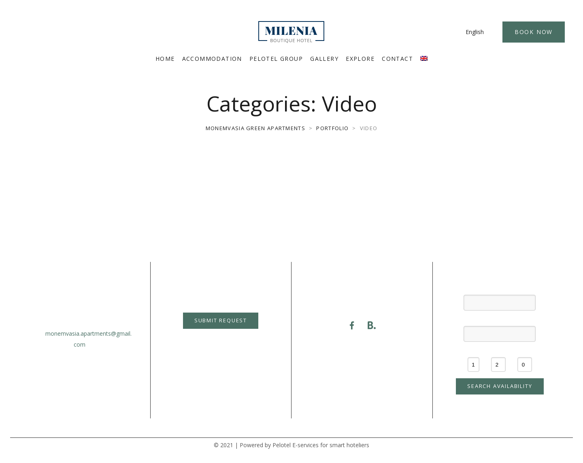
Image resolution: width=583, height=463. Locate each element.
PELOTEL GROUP (276, 58)
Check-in (499, 288)
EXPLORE (360, 58)
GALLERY (324, 58)
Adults (498, 350)
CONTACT (397, 58)
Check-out (500, 319)
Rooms (473, 350)
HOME (165, 58)
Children (525, 350)
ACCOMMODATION (212, 58)
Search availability (499, 386)
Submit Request (220, 320)
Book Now (534, 32)
